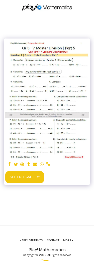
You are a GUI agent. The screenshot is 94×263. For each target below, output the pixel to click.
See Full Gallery (25, 177)
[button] (5, 7)
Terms (46, 260)
